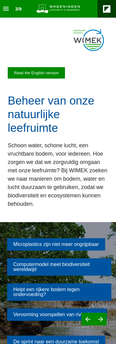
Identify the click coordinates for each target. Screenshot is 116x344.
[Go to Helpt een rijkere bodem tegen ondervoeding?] (59, 292)
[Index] (6, 9)
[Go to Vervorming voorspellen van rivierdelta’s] (57, 314)
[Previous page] (87, 319)
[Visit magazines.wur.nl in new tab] (36, 73)
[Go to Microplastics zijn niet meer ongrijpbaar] (56, 244)
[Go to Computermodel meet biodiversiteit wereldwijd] (59, 267)
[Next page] (100, 319)
